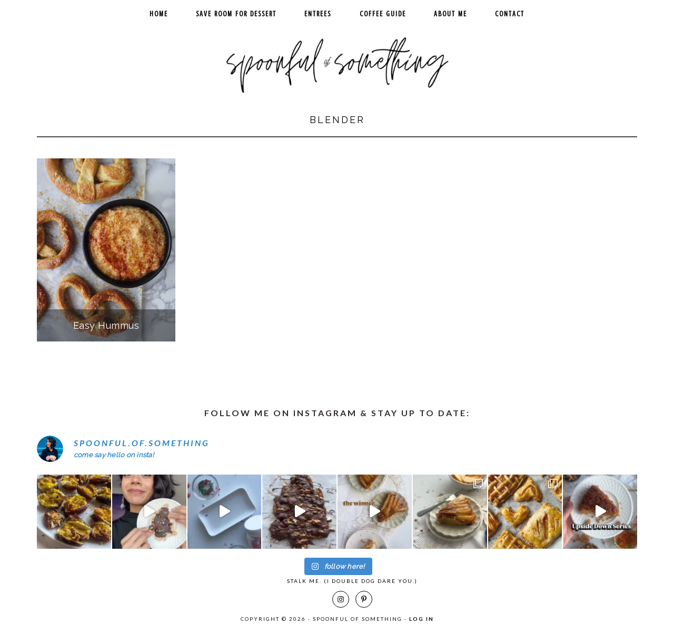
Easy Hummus (106, 325)
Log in (421, 619)
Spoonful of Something (337, 61)
